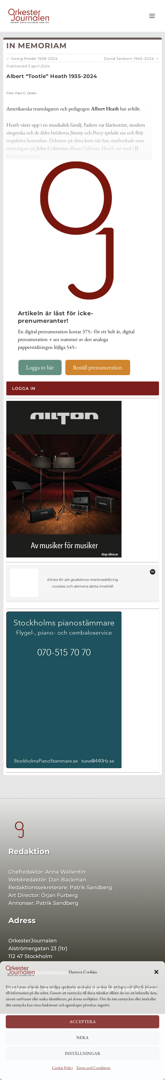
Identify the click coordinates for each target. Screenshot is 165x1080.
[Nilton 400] (64, 556)
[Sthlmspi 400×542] (64, 766)
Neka (82, 1037)
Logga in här (40, 367)
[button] (156, 972)
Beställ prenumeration (97, 367)
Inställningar (82, 1053)
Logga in (23, 388)
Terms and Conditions (93, 1067)
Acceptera (82, 1021)
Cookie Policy (62, 1067)
